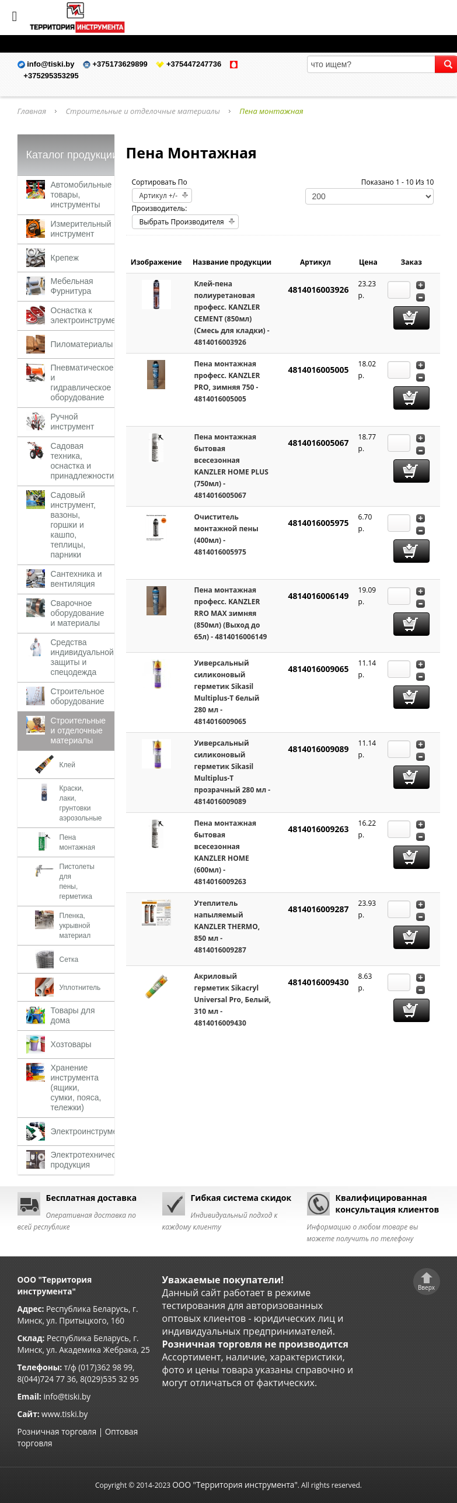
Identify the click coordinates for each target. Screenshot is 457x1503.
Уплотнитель (80, 987)
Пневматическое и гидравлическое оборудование (82, 382)
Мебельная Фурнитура (72, 286)
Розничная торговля (57, 1431)
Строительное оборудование (77, 696)
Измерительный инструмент (81, 228)
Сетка (69, 959)
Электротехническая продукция (90, 1159)
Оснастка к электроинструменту (89, 315)
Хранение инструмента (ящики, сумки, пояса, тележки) (76, 1087)
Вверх (426, 1287)
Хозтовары (71, 1044)
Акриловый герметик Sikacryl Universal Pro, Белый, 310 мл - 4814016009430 (232, 999)
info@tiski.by (66, 1396)
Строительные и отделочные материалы (142, 111)
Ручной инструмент (73, 421)
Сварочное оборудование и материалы (77, 613)
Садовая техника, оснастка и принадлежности (82, 460)
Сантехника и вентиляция (76, 578)
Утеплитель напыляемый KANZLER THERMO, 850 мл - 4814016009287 (227, 926)
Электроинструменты (91, 1131)
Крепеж (65, 257)
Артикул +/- (158, 195)
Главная (32, 111)
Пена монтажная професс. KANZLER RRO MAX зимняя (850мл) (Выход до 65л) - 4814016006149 (230, 613)
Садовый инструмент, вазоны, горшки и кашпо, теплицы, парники (73, 524)
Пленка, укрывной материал (75, 926)
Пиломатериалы (82, 344)
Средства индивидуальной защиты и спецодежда (82, 657)
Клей (67, 765)
